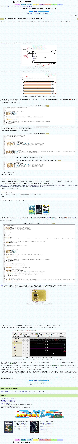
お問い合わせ (47, 438)
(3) (38, 13)
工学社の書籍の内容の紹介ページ (21, 426)
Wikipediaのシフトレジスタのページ (8, 398)
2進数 (9, 181)
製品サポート (42, 4)
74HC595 (18, 21)
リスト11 (21, 217)
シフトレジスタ (26, 194)
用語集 (54, 4)
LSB (22, 21)
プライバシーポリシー (39, 438)
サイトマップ (30, 438)
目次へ (28, 13)
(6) (42, 13)
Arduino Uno (19, 327)
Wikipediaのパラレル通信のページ (8, 401)
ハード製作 (17, 4)
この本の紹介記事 (43, 429)
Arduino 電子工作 (22, 423)
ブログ (48, 4)
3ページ (41, 285)
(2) (37, 13)
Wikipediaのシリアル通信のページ (8, 400)
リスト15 (55, 367)
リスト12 (48, 217)
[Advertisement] (39, 33)
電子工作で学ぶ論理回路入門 (49, 423)
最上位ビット (6, 178)
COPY (48, 105)
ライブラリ (30, 4)
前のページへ (32, 13)
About (60, 4)
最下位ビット (20, 325)
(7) (43, 13)
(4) (39, 13)
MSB (48, 21)
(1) (36, 13)
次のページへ (48, 13)
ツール (36, 4)
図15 (45, 285)
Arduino (9, 21)
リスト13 (73, 217)
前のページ (3, 21)
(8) (45, 13)
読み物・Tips (23, 4)
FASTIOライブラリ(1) (5, 403)
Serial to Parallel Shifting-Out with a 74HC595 (10, 406)
